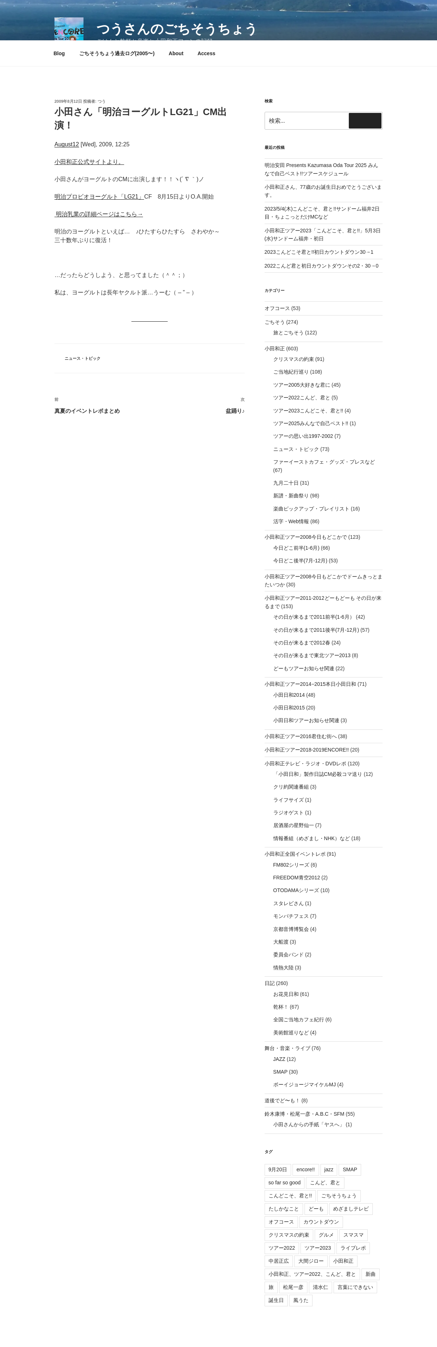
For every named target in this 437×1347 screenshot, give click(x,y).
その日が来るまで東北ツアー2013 (312, 655)
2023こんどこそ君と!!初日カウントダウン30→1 (319, 252)
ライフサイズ (288, 800)
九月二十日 (286, 483)
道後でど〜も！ (282, 1100)
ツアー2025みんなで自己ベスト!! (310, 423)
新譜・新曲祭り (291, 495)
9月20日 (278, 1169)
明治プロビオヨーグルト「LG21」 (99, 197)
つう (102, 101)
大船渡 (281, 942)
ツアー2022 (282, 1248)
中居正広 (279, 1261)
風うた (301, 1300)
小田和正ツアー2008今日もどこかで (306, 537)
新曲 (370, 1274)
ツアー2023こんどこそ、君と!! (308, 411)
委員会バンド (288, 954)
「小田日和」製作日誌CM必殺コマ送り (318, 774)
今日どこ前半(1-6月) (296, 548)
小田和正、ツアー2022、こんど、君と (312, 1274)
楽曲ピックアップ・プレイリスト (311, 509)
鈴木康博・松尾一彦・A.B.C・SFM (304, 1114)
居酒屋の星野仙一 (293, 825)
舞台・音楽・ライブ (287, 1048)
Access (206, 53)
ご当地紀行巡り (291, 372)
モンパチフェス (291, 916)
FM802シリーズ (291, 865)
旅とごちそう (288, 332)
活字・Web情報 (291, 521)
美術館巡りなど (291, 1032)
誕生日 (276, 1300)
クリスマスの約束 (293, 359)
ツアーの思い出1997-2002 (303, 436)
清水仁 (320, 1287)
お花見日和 (286, 994)
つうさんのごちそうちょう (177, 28)
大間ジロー (311, 1261)
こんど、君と (325, 1182)
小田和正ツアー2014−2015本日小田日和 (310, 684)
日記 (270, 983)
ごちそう (275, 322)
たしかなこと (284, 1209)
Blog (59, 53)
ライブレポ (353, 1248)
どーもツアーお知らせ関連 (303, 668)
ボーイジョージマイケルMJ (304, 1084)
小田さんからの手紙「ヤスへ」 (308, 1124)
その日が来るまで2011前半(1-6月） (314, 617)
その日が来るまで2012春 (301, 643)
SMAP (280, 1072)
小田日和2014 (289, 695)
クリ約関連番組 (291, 787)
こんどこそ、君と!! (290, 1196)
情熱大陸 (283, 967)
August (63, 144)
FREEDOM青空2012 (296, 877)
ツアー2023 (318, 1248)
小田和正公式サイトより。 (89, 162)
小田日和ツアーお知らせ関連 (306, 720)
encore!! (306, 1169)
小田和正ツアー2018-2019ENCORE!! (307, 750)
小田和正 (275, 348)
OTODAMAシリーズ (296, 890)
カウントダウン (321, 1222)
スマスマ (353, 1235)
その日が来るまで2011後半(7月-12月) (316, 630)
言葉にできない (355, 1287)
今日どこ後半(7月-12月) (300, 560)
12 (76, 144)
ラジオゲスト (288, 812)
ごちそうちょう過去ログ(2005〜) (117, 53)
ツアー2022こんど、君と (301, 397)
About (176, 53)
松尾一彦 (293, 1287)
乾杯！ (281, 1007)
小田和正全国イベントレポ (295, 854)
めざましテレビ (351, 1209)
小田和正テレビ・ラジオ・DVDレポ (306, 763)
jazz (329, 1169)
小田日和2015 (289, 708)
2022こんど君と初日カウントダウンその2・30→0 (322, 266)
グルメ (326, 1235)
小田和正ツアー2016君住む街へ (301, 736)
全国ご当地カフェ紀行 (298, 1019)
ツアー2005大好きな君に (301, 385)
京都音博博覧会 (291, 929)
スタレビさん (288, 903)
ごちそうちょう (339, 1196)
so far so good (285, 1182)
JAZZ (279, 1059)
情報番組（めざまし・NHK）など (311, 838)
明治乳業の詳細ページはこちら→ (98, 214)
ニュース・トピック (83, 358)
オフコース (277, 308)
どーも (316, 1209)
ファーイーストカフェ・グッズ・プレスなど (324, 462)
